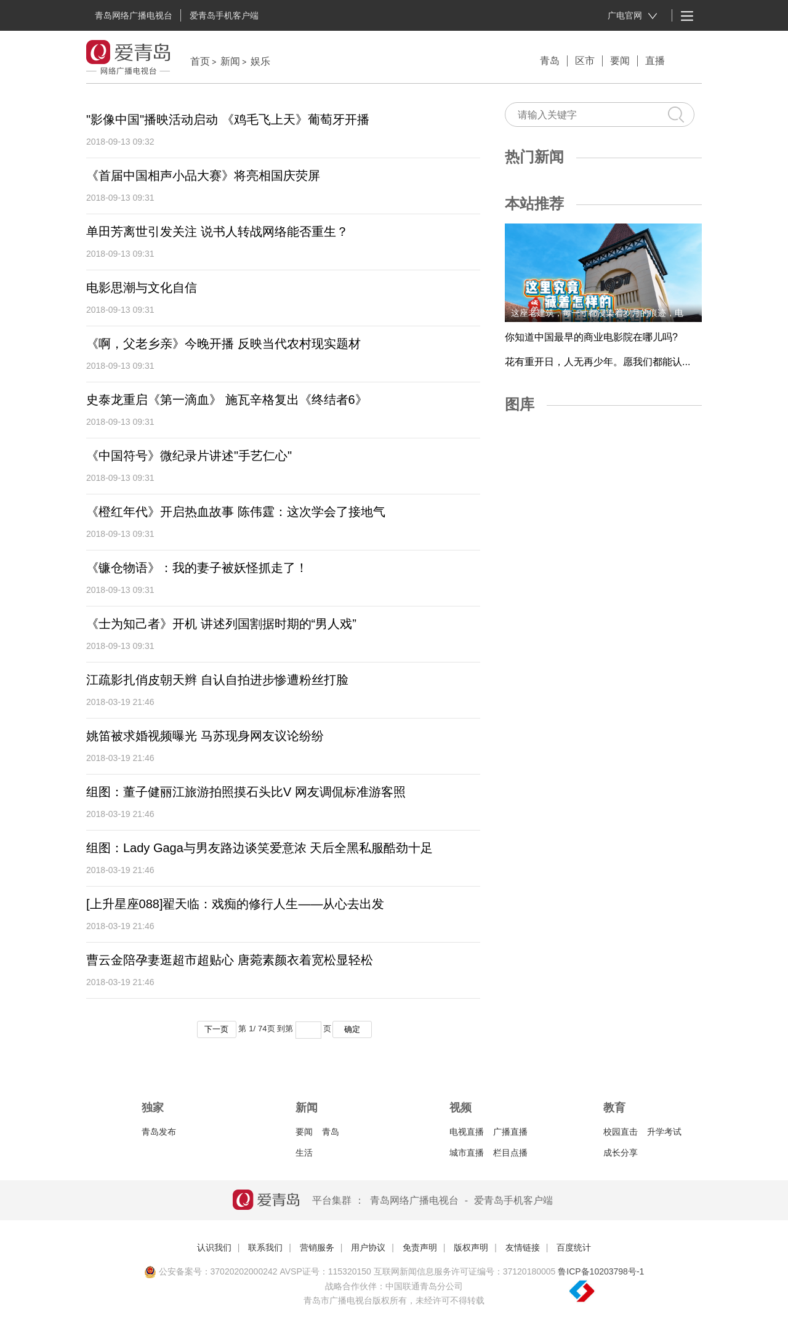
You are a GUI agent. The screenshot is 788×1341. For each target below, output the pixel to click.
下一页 (216, 1029)
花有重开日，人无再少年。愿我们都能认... (597, 361)
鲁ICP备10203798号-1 (601, 1271)
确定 (352, 1029)
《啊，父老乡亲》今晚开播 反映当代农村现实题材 (223, 343)
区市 (585, 60)
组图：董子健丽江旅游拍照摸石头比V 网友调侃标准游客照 (246, 792)
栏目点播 (510, 1153)
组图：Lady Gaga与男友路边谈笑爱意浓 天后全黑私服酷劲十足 (259, 848)
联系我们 (265, 1247)
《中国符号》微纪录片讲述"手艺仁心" (189, 455)
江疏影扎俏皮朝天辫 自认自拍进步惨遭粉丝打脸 (217, 680)
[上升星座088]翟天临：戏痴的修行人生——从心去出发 (235, 904)
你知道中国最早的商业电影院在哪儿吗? (591, 337)
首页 (200, 61)
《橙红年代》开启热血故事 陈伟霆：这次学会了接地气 (235, 511)
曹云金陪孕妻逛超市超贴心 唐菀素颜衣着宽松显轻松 (229, 960)
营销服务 (317, 1247)
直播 (655, 60)
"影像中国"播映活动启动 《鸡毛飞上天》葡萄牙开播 (227, 119)
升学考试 (664, 1132)
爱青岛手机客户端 (224, 15)
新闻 (230, 61)
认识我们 (214, 1247)
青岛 (550, 60)
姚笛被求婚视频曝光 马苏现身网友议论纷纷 (205, 736)
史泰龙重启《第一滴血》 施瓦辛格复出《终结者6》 (227, 399)
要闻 (620, 60)
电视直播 (466, 1132)
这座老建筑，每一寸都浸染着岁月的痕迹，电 (597, 313)
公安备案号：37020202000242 (211, 1271)
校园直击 (620, 1132)
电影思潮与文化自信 (141, 287)
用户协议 (368, 1247)
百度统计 (574, 1247)
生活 (304, 1153)
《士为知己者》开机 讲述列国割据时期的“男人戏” (221, 623)
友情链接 (522, 1247)
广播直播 (510, 1132)
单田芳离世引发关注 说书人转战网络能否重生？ (217, 231)
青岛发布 (159, 1132)
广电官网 (632, 15)
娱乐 (260, 61)
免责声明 (420, 1247)
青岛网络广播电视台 (133, 15)
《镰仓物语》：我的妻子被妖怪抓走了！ (197, 567)
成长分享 (620, 1153)
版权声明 (471, 1247)
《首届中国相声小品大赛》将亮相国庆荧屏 (203, 175)
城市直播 (466, 1153)
